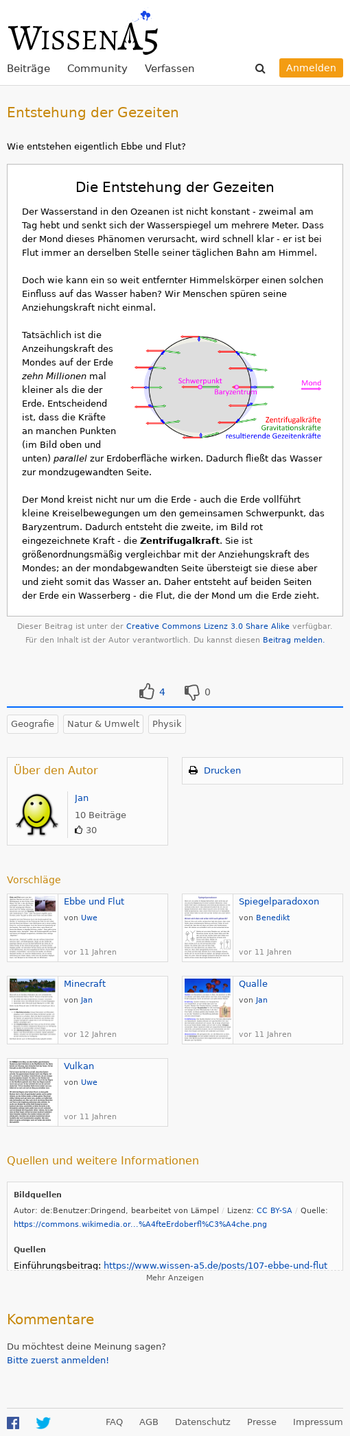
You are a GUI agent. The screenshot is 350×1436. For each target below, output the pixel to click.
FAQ (114, 1422)
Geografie (32, 724)
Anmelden (311, 67)
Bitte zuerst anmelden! (58, 1360)
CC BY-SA (274, 1210)
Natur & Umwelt (103, 724)
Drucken (222, 770)
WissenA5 (82, 31)
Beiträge (28, 68)
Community (97, 68)
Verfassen (170, 68)
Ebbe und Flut (94, 901)
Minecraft (85, 984)
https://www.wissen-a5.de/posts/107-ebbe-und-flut (215, 1265)
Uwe (89, 917)
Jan (82, 798)
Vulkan (79, 1066)
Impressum (318, 1422)
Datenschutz (203, 1422)
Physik (167, 724)
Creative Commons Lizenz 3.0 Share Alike (208, 626)
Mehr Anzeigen (175, 1277)
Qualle (253, 984)
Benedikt (273, 917)
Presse (262, 1422)
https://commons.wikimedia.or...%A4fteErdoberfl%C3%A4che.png (140, 1224)
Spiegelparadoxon (279, 901)
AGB (149, 1422)
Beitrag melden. (294, 640)
